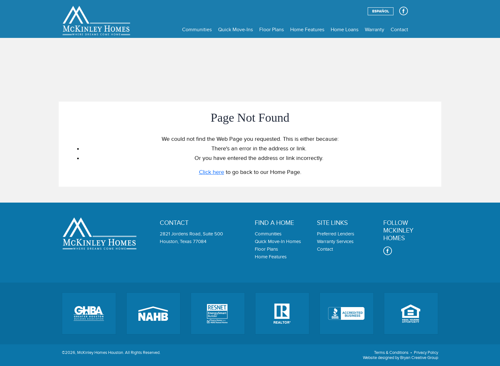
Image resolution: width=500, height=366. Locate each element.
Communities (197, 30)
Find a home (274, 223)
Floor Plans (271, 30)
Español (380, 11)
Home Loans (344, 30)
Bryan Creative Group (419, 357)
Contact (399, 30)
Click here (211, 172)
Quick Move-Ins (235, 30)
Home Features (307, 30)
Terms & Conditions (391, 352)
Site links (332, 223)
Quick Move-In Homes (278, 241)
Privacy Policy (426, 352)
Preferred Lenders (335, 234)
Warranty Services (335, 241)
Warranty (374, 30)
